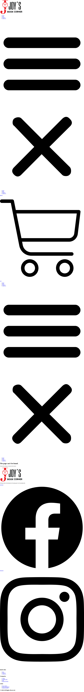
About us (3, 17)
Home (3, 15)
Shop (3, 16)
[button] (42, 104)
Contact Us (4, 18)
